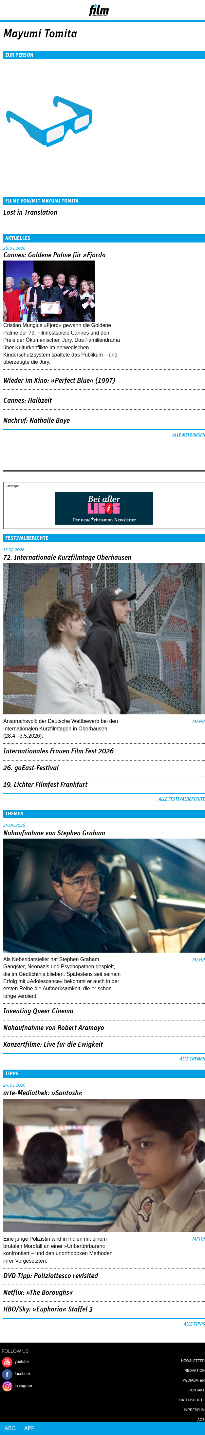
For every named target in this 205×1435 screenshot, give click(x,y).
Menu (8, 10)
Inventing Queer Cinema (38, 1011)
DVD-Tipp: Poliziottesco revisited (50, 1276)
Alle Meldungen (188, 435)
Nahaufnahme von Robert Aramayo (53, 1028)
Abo (10, 1428)
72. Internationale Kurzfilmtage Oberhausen (67, 557)
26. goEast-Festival (31, 768)
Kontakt (197, 1390)
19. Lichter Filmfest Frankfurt (45, 784)
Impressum (194, 1410)
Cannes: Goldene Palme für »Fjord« (54, 255)
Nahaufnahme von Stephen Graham (54, 833)
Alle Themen (192, 1059)
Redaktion (195, 1370)
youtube (22, 1361)
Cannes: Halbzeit (27, 400)
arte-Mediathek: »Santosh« (43, 1093)
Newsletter (193, 1361)
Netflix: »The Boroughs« (38, 1292)
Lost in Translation (30, 212)
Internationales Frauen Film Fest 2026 (58, 751)
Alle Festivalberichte (181, 799)
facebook (23, 1373)
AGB (201, 1420)
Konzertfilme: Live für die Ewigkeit (53, 1044)
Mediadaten (193, 1380)
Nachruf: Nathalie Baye (36, 420)
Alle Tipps (194, 1324)
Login (182, 11)
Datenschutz (192, 1400)
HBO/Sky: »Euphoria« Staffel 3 (48, 1309)
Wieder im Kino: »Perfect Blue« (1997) (59, 380)
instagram (23, 1386)
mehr (198, 721)
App (29, 1428)
